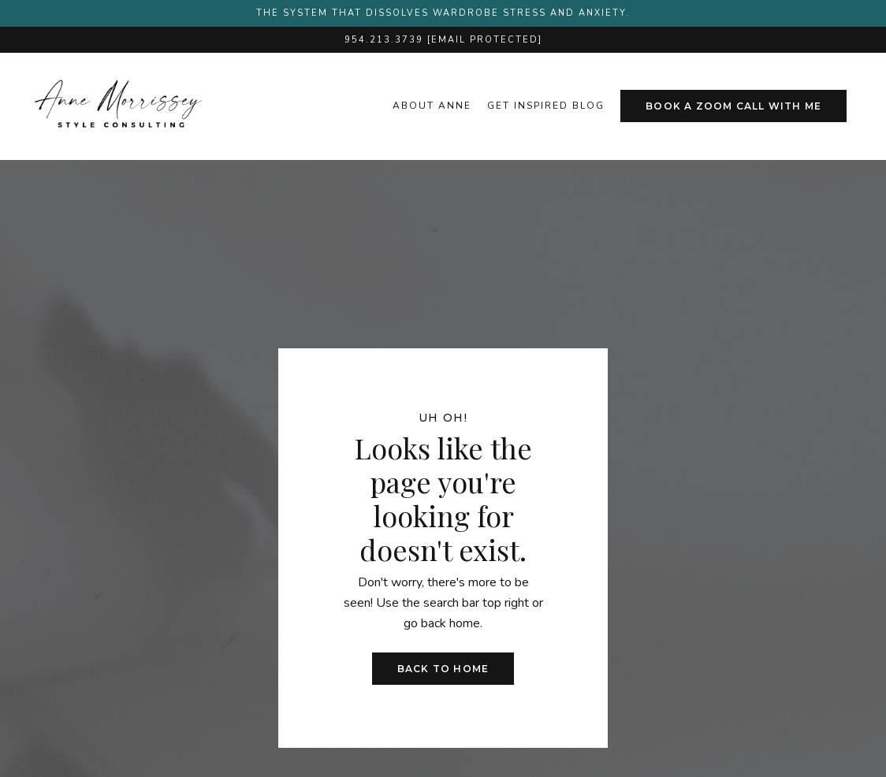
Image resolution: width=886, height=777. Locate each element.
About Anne (432, 105)
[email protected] (484, 40)
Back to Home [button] (443, 669)
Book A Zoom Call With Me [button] (733, 106)
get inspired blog (546, 105)
